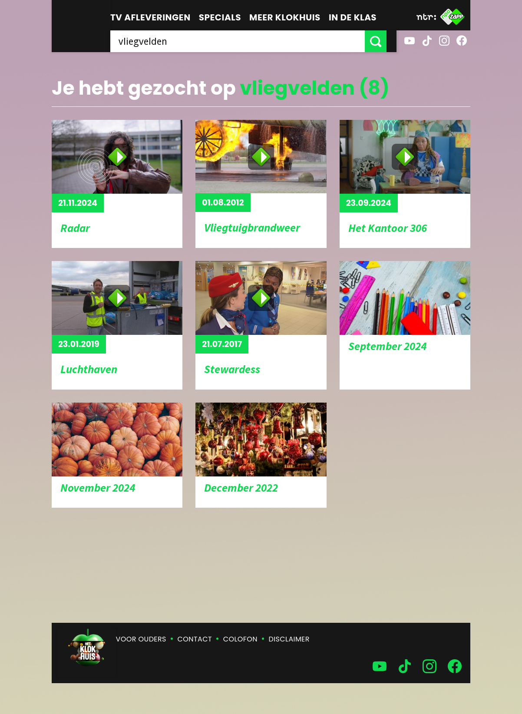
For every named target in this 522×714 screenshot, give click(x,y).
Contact (195, 639)
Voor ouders (141, 639)
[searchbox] (242, 41)
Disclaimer (289, 639)
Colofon (240, 639)
